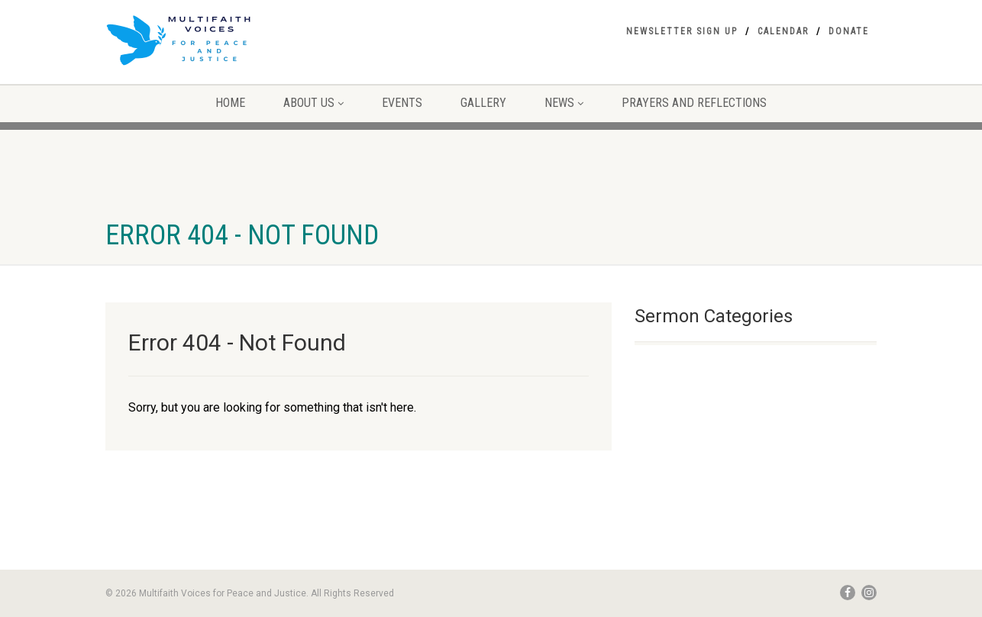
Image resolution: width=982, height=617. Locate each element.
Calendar (783, 31)
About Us (313, 102)
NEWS (563, 102)
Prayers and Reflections (694, 102)
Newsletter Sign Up (682, 31)
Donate (849, 31)
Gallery (483, 102)
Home (230, 102)
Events (402, 102)
